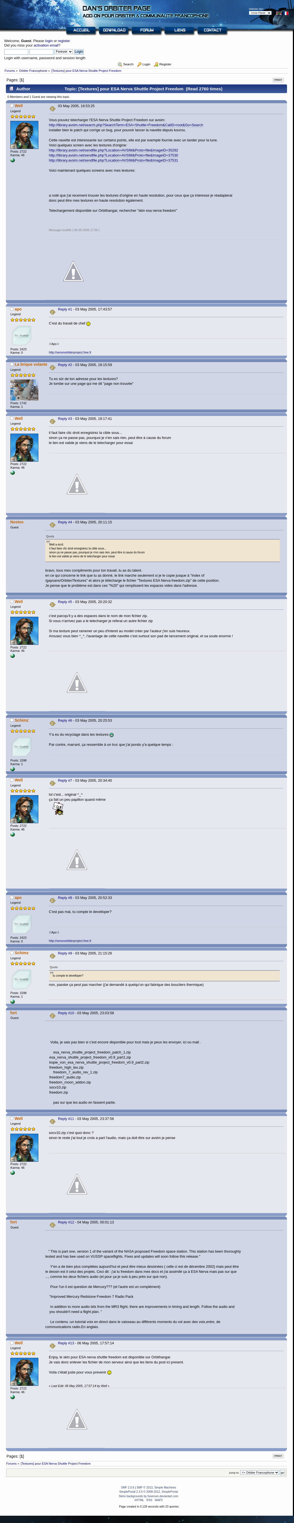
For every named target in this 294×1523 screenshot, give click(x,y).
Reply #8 (65, 898)
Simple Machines (165, 1487)
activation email (46, 45)
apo (18, 309)
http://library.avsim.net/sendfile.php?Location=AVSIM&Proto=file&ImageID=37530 (113, 155)
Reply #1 (65, 309)
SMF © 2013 (145, 1487)
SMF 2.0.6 (127, 1487)
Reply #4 (65, 522)
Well (19, 105)
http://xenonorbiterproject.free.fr (70, 352)
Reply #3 (65, 419)
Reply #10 (66, 1013)
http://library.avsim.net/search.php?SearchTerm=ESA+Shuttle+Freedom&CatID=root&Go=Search (126, 125)
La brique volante (31, 364)
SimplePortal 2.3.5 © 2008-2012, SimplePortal (148, 1491)
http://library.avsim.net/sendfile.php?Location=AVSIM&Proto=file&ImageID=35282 (113, 150)
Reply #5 (65, 602)
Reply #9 (65, 953)
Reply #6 (65, 720)
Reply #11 (66, 1119)
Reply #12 (66, 1222)
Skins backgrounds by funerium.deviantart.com (148, 1496)
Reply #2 (65, 365)
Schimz (21, 720)
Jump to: (234, 1472)
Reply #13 (66, 1343)
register (64, 41)
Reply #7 (65, 780)
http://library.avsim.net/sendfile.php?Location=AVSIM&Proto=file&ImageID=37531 (113, 160)
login (49, 41)
